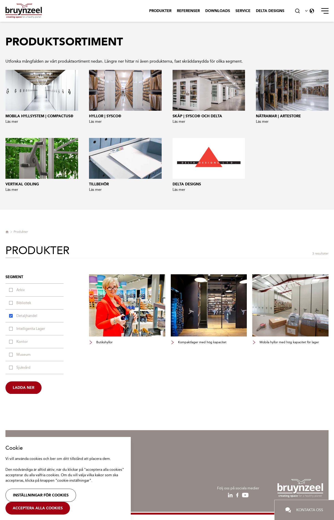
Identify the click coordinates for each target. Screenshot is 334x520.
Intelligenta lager (30, 328)
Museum (23, 354)
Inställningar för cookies (41, 495)
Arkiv (20, 290)
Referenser (188, 11)
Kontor (22, 341)
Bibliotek (23, 303)
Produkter (160, 11)
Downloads (217, 11)
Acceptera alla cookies (38, 508)
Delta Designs (270, 11)
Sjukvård (23, 367)
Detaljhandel (26, 316)
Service (242, 11)
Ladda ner (23, 387)
